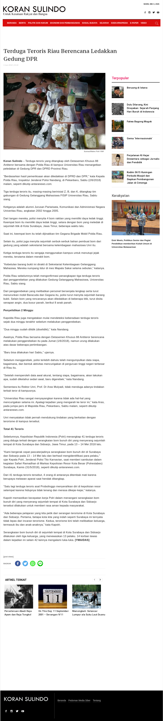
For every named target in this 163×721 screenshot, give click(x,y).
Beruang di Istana (137, 87)
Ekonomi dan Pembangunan (65, 23)
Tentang (97, 700)
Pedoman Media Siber (79, 700)
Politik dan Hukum (38, 23)
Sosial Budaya (89, 23)
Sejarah (104, 23)
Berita (22, 23)
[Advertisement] (54, 655)
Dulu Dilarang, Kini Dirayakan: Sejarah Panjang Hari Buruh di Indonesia (143, 108)
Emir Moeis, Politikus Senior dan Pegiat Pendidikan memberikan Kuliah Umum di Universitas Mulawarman (132, 243)
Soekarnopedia (119, 23)
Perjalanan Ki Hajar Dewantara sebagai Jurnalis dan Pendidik (143, 159)
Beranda (12, 23)
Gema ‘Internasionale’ (139, 138)
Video (144, 23)
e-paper (134, 23)
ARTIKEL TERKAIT (16, 579)
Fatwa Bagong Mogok (139, 121)
